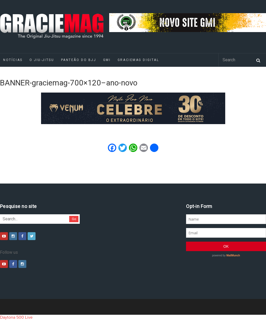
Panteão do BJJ (78, 60)
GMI (107, 60)
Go (74, 219)
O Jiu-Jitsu (41, 60)
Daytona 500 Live (16, 317)
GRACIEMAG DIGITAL (138, 60)
